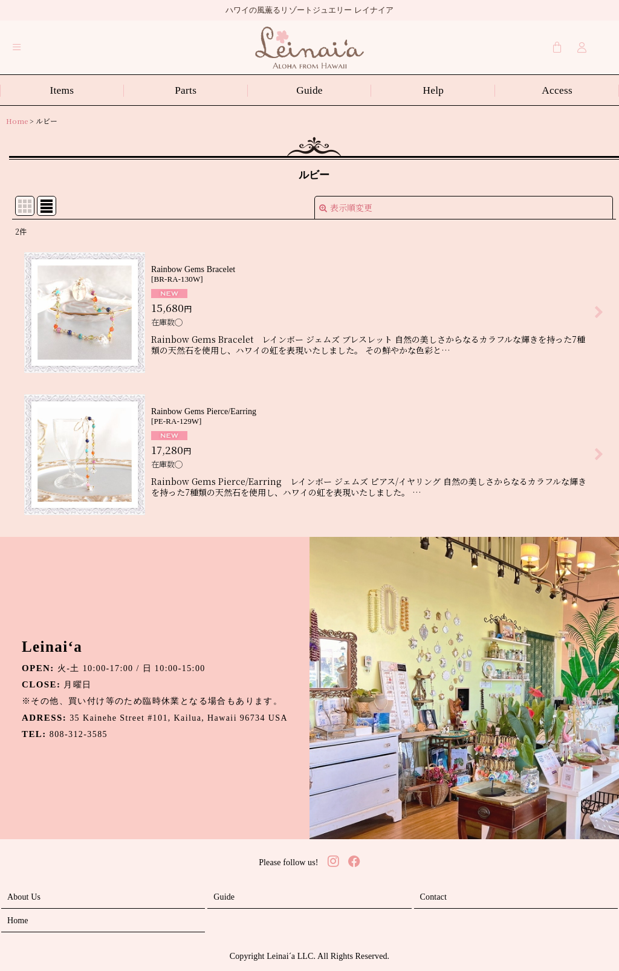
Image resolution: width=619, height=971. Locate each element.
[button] (17, 47)
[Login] (582, 47)
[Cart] (557, 47)
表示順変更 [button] (345, 207)
